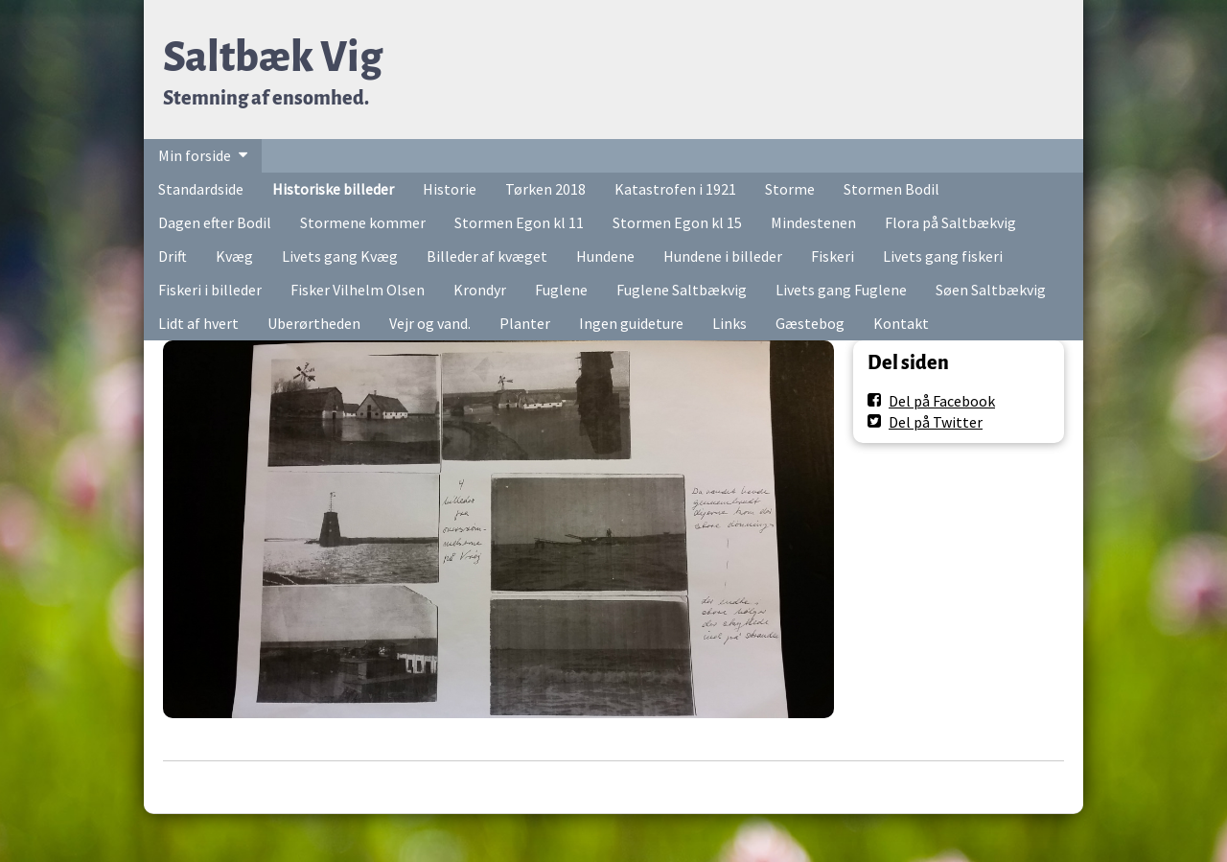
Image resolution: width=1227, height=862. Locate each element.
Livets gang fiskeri (943, 256)
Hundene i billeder (722, 256)
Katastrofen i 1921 (675, 188)
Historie (449, 188)
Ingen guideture (631, 323)
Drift (172, 256)
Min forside (194, 155)
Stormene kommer (363, 222)
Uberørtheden (313, 323)
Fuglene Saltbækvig (681, 289)
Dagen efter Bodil (214, 222)
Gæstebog (810, 323)
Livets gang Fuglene (841, 289)
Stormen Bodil (891, 188)
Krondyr (479, 289)
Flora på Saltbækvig (950, 222)
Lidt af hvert (198, 323)
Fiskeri (832, 256)
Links (729, 323)
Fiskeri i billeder (210, 289)
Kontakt (901, 323)
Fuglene (561, 289)
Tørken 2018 (545, 188)
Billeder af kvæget (487, 256)
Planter (524, 323)
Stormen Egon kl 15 (677, 222)
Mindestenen (813, 222)
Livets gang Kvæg (340, 256)
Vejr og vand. (430, 323)
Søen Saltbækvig (991, 289)
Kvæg (234, 256)
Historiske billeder (333, 188)
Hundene (605, 256)
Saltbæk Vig (272, 57)
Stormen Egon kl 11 (519, 222)
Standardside (200, 188)
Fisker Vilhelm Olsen (357, 289)
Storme (790, 188)
